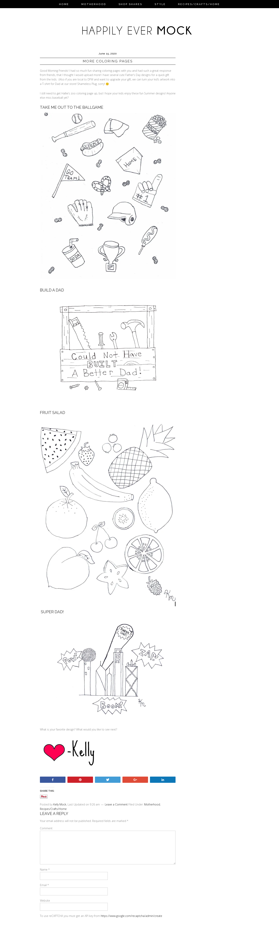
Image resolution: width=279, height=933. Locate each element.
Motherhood (152, 804)
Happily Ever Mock (139, 28)
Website (45, 900)
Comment (46, 828)
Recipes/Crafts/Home (53, 809)
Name (45, 869)
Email (44, 885)
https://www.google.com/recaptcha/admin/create (131, 916)
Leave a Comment (116, 804)
